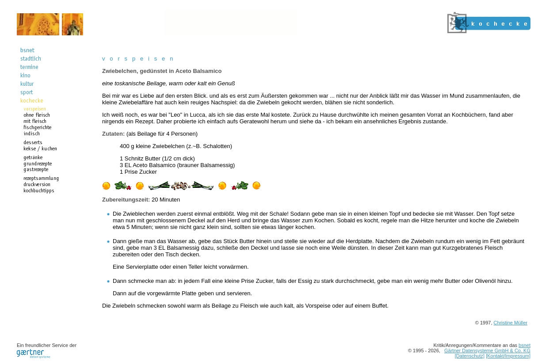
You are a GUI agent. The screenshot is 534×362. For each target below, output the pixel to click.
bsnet (524, 345)
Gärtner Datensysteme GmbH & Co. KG (487, 350)
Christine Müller (510, 322)
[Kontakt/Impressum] (508, 355)
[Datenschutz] (469, 355)
